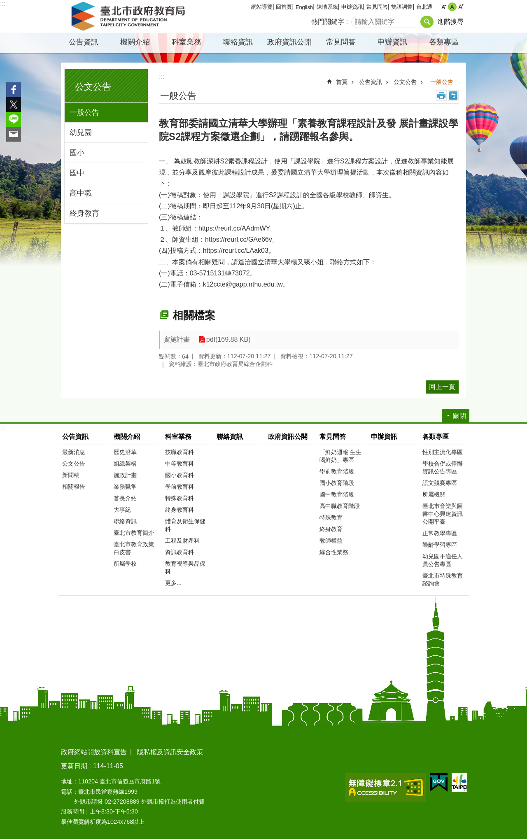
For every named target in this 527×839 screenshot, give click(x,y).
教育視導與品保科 (185, 567)
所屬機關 (433, 494)
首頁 (341, 82)
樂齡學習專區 (439, 544)
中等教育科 (179, 463)
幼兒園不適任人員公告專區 (442, 560)
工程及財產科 (182, 540)
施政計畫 (125, 475)
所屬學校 (125, 563)
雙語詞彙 (402, 7)
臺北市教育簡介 (134, 532)
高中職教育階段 (339, 506)
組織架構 (125, 463)
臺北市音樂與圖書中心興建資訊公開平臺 (442, 514)
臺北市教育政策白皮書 (134, 548)
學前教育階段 (336, 471)
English (304, 7)
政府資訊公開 (289, 42)
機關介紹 (135, 42)
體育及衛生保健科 (185, 525)
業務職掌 (125, 486)
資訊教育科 (179, 552)
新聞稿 (70, 475)
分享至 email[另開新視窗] (13, 134)
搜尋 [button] (427, 22)
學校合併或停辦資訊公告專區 (442, 467)
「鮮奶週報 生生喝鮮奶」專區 (340, 456)
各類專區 (444, 42)
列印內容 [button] (441, 95)
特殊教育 (331, 517)
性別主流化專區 (442, 452)
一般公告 (84, 112)
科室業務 (186, 42)
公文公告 (93, 87)
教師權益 (331, 540)
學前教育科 (179, 486)
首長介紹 (125, 498)
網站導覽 (262, 7)
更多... (173, 583)
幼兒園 (81, 132)
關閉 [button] (459, 416)
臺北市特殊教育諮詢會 (442, 579)
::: (2, 3)
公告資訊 (83, 42)
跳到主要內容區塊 (4, 4)
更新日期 (74, 765)
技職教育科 (179, 452)
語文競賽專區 (439, 483)
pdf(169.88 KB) (227, 339)
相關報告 (73, 486)
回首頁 (284, 7)
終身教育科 (179, 509)
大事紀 (122, 509)
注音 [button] (453, 95)
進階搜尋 (450, 21)
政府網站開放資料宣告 (94, 751)
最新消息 (73, 452)
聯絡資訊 (238, 42)
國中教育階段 (336, 494)
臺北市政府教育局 (130, 16)
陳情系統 (327, 7)
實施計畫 (176, 339)
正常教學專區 (439, 533)
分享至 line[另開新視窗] (13, 119)
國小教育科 (179, 475)
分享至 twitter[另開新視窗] (13, 104)
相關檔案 (194, 315)
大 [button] (461, 6)
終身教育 (84, 213)
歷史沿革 (125, 452)
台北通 (424, 7)
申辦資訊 (352, 7)
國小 (77, 153)
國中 (77, 173)
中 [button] (452, 6)
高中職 (81, 193)
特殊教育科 (179, 498)
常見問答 (377, 7)
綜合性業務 (333, 552)
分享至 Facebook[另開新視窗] (13, 89)
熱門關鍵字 (327, 21)
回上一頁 (442, 386)
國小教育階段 (336, 483)
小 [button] (443, 6)
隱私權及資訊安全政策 (170, 751)
